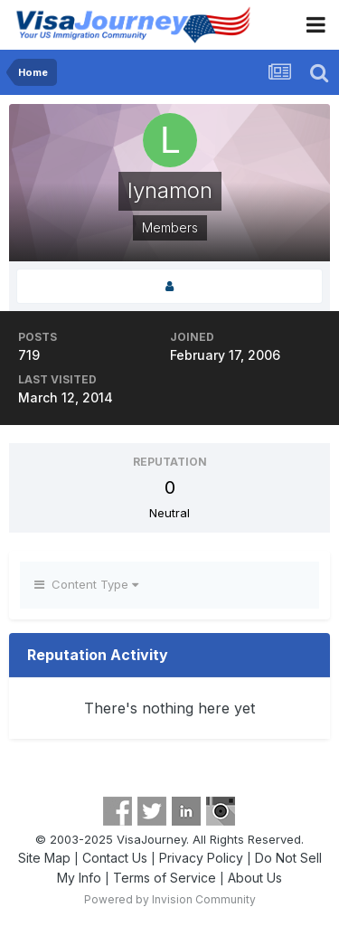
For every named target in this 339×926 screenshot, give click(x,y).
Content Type (86, 584)
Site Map (44, 857)
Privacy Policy (201, 857)
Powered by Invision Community (170, 899)
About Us (255, 877)
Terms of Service (164, 877)
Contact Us (114, 857)
